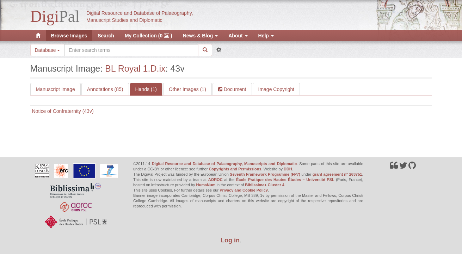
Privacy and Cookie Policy (244, 190)
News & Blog (200, 35)
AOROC (215, 179)
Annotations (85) (105, 89)
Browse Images (69, 35)
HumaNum (206, 185)
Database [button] (47, 50)
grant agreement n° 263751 (337, 174)
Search (106, 35)
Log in (230, 240)
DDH (288, 169)
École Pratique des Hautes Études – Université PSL (285, 179)
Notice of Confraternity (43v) (63, 111)
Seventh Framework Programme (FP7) (265, 174)
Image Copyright (276, 89)
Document (234, 89)
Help (266, 35)
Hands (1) (146, 89)
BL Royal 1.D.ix (135, 68)
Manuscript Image (55, 89)
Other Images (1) (187, 89)
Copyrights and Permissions (235, 169)
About (237, 35)
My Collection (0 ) (148, 35)
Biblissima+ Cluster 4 (264, 185)
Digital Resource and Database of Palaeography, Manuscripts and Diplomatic (224, 164)
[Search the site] (131, 50)
